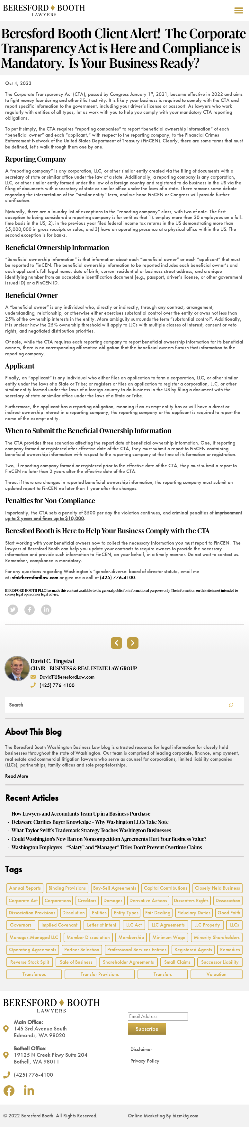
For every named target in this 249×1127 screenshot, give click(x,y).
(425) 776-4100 (117, 577)
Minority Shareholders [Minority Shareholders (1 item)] (217, 937)
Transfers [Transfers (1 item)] (163, 974)
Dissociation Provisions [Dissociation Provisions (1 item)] (32, 912)
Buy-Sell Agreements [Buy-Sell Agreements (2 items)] (114, 888)
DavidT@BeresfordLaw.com (62, 677)
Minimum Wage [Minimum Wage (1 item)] (168, 937)
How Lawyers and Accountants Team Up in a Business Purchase (81, 814)
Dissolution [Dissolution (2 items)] (73, 912)
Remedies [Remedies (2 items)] (230, 949)
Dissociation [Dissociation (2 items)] (228, 900)
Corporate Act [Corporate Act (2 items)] (23, 900)
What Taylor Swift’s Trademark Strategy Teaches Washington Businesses (91, 830)
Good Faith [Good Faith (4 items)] (229, 912)
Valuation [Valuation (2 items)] (217, 974)
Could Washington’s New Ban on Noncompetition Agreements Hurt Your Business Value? (109, 839)
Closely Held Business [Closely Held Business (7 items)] (217, 888)
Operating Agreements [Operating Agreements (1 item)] (32, 949)
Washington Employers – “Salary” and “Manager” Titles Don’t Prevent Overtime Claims (107, 847)
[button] (238, 10)
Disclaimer (141, 1049)
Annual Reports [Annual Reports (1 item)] (25, 888)
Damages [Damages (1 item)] (112, 900)
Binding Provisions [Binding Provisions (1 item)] (67, 888)
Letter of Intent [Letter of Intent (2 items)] (101, 924)
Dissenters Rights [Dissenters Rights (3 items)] (191, 900)
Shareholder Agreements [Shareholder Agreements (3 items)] (128, 962)
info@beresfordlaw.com (34, 577)
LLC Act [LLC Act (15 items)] (134, 924)
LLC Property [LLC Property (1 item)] (207, 924)
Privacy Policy (144, 1060)
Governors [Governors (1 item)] (20, 924)
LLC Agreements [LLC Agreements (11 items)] (168, 924)
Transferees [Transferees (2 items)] (34, 974)
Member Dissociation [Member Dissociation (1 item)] (88, 937)
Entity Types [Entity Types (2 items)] (126, 912)
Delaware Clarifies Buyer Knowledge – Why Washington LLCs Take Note (90, 822)
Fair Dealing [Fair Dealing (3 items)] (157, 912)
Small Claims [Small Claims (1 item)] (177, 962)
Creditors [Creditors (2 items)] (87, 900)
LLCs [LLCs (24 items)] (234, 924)
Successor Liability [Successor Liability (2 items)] (220, 962)
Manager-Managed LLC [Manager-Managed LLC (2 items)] (33, 937)
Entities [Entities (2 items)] (99, 912)
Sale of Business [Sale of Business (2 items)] (76, 962)
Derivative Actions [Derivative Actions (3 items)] (148, 900)
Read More (16, 776)
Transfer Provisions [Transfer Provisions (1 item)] (100, 974)
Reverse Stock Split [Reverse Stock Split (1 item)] (29, 962)
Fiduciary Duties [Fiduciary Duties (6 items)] (193, 912)
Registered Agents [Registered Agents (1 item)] (193, 949)
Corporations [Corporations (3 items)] (58, 900)
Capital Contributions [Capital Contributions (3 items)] (165, 888)
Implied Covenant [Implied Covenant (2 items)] (59, 924)
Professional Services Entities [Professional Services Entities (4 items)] (136, 949)
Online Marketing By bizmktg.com (163, 1115)
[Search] (231, 705)
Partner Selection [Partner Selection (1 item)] (81, 949)
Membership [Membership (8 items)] (131, 937)
